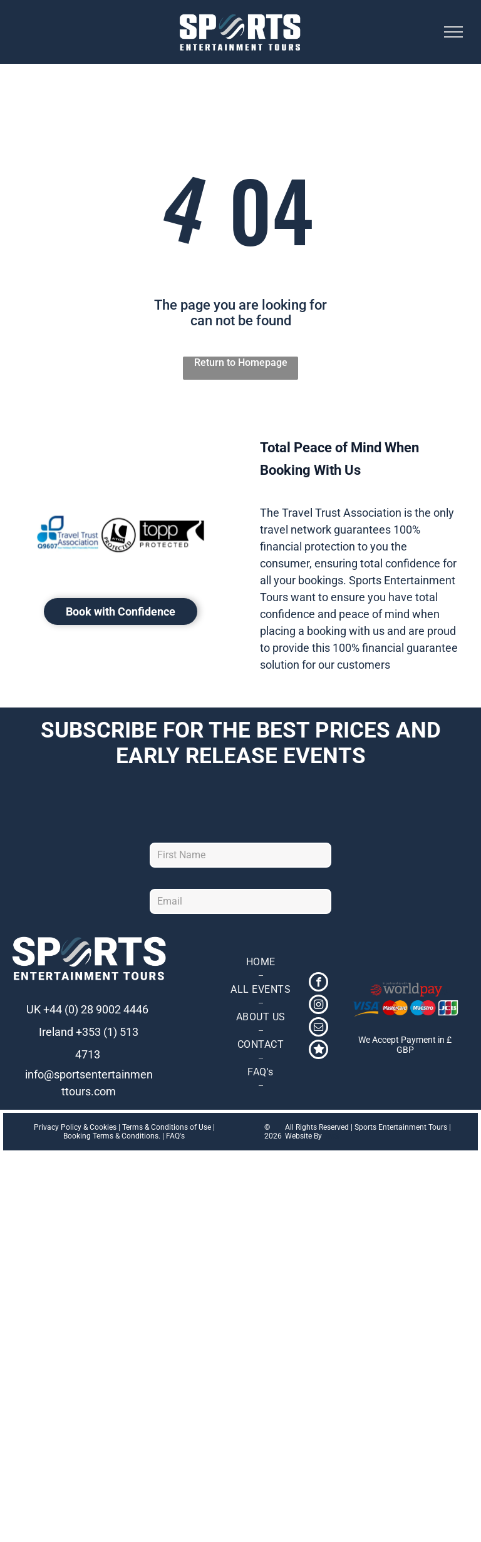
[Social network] (318, 1051)
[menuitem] (260, 962)
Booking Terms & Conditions (110, 1136)
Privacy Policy (57, 1127)
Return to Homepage (240, 362)
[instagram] (318, 1006)
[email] (318, 1028)
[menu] (453, 32)
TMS (331, 1136)
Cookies (103, 1127)
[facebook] (318, 983)
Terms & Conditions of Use (166, 1127)
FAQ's (175, 1136)
